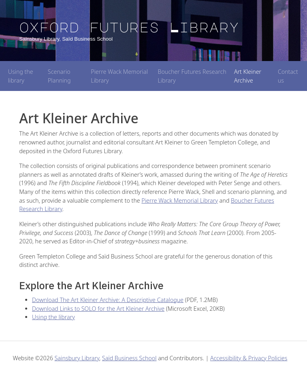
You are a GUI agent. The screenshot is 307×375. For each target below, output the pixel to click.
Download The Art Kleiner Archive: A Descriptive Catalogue (107, 300)
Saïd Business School (129, 358)
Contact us (288, 76)
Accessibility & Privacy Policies (248, 358)
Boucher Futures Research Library (192, 76)
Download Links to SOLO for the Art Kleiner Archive (98, 308)
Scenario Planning (59, 76)
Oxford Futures (129, 27)
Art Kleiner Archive (247, 76)
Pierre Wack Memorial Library (119, 76)
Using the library (20, 76)
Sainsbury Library (76, 358)
